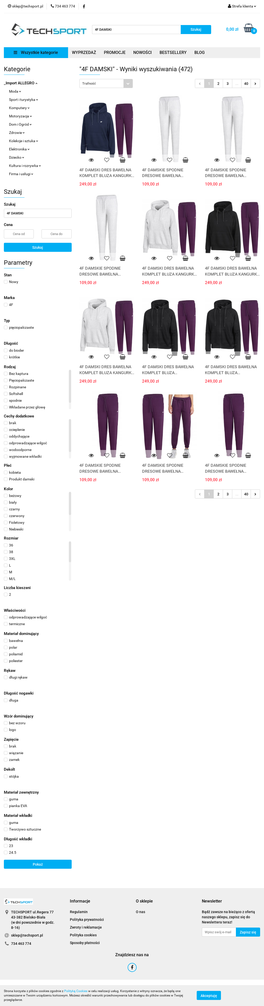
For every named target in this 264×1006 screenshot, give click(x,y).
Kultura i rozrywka (25, 166)
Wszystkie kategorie (36, 52)
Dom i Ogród (20, 124)
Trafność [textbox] (89, 83)
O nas (140, 912)
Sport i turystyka (23, 100)
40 (246, 84)
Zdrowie (17, 133)
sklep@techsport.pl (27, 935)
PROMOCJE (115, 52)
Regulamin (79, 912)
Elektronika (19, 149)
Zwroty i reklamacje (86, 927)
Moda (15, 91)
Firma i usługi (21, 174)
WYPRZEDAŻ (84, 52)
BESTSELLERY (173, 52)
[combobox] (106, 83)
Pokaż (38, 864)
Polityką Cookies (75, 991)
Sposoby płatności (85, 943)
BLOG (199, 52)
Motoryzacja (20, 116)
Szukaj (37, 247)
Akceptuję (209, 996)
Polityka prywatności (87, 920)
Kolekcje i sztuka (23, 141)
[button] (80, 901)
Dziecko (16, 157)
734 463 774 (21, 943)
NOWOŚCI (142, 52)
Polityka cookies (83, 935)
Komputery (19, 108)
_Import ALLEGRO (20, 83)
